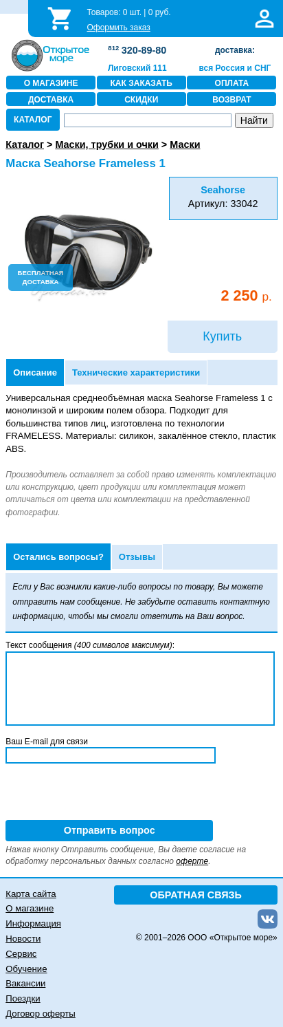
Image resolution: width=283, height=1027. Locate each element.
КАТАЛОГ (33, 120)
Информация (33, 923)
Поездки (22, 998)
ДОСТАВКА (50, 100)
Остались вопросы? (58, 557)
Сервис (20, 954)
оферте (192, 861)
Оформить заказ (118, 27)
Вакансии (25, 983)
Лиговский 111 (137, 68)
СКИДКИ (141, 100)
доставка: (235, 50)
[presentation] (109, 793)
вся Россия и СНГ (235, 68)
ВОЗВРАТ (231, 100)
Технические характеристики (136, 372)
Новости (23, 938)
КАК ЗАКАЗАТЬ (141, 83)
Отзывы (137, 557)
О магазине (29, 908)
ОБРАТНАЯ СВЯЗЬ (196, 894)
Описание (35, 372)
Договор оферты (40, 1013)
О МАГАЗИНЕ (51, 83)
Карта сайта (30, 894)
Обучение (26, 969)
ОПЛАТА (232, 83)
